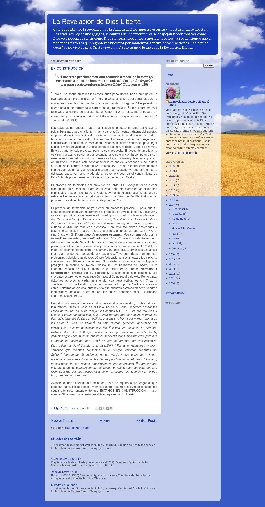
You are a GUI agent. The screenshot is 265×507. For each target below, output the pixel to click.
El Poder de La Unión (66, 439)
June (175, 233)
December (179, 209)
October (177, 213)
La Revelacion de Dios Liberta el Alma (189, 103)
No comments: (81, 408)
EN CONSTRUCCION (67, 68)
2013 (172, 268)
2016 (172, 254)
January (177, 248)
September (179, 218)
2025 (172, 166)
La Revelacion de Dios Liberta (97, 21)
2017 (172, 204)
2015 (172, 259)
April (175, 243)
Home (105, 420)
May (175, 238)
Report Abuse (175, 293)
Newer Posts (62, 420)
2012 (172, 273)
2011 (172, 278)
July (174, 223)
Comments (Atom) (78, 428)
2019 (172, 195)
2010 (172, 283)
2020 (172, 190)
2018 (172, 200)
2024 (172, 171)
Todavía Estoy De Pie (64, 472)
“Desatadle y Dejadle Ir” (66, 459)
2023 (172, 175)
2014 (172, 264)
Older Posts (147, 420)
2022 (172, 180)
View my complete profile (182, 152)
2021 (172, 185)
